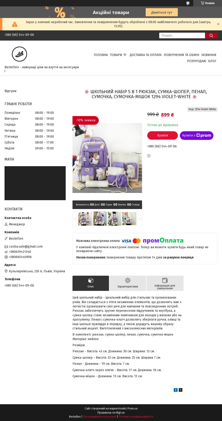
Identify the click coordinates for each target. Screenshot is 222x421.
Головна (101, 55)
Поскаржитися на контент (99, 416)
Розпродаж (196, 61)
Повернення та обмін (181, 55)
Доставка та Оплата (146, 55)
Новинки (208, 55)
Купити (162, 135)
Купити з (196, 136)
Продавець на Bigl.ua (111, 412)
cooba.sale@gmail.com (26, 246)
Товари (116, 55)
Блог (212, 61)
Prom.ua (133, 408)
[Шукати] (211, 35)
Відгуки (11, 91)
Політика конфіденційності (136, 416)
